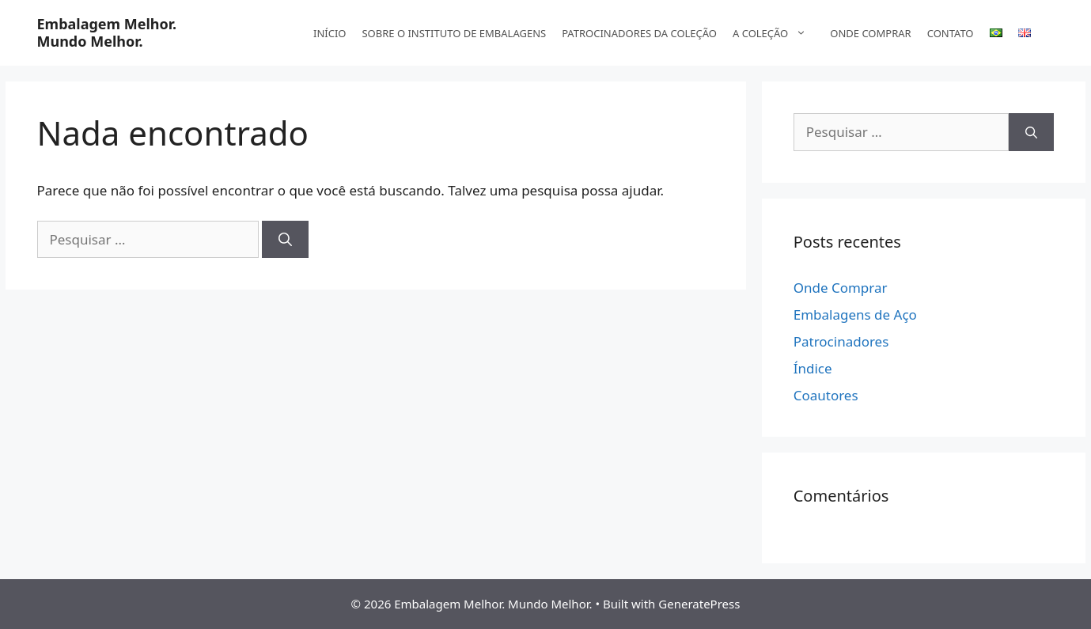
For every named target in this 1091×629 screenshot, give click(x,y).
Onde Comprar (841, 288)
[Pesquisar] (285, 240)
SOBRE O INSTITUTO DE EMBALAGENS (454, 33)
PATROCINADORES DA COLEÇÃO (639, 33)
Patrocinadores (841, 341)
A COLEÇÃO (777, 33)
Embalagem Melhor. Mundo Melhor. (107, 32)
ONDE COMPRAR (870, 33)
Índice (813, 368)
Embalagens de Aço (855, 314)
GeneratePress (699, 604)
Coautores (826, 395)
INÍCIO (329, 33)
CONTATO (950, 33)
